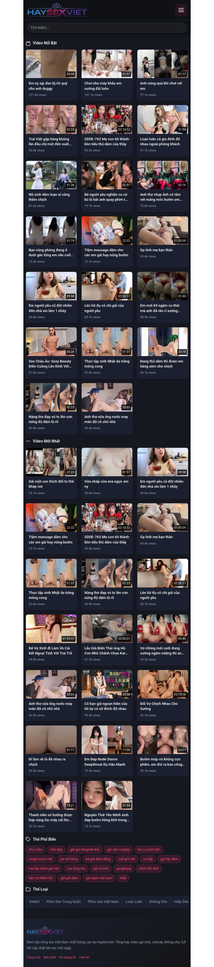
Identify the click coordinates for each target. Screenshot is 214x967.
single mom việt (40, 859)
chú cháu (35, 850)
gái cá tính (100, 869)
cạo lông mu (76, 869)
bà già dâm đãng (98, 859)
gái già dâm (69, 878)
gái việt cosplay (118, 850)
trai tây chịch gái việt (44, 869)
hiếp (123, 878)
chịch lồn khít (149, 869)
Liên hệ (84, 957)
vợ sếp (148, 859)
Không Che (158, 902)
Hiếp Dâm (182, 902)
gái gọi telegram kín (84, 850)
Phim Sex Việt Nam (103, 902)
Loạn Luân (134, 902)
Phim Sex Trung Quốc (63, 902)
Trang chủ (33, 957)
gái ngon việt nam (99, 878)
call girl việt (126, 859)
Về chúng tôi (67, 957)
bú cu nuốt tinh (149, 850)
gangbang (123, 869)
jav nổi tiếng (69, 859)
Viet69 (34, 902)
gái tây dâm (169, 859)
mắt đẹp (56, 850)
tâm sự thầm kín (41, 878)
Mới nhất (50, 957)
